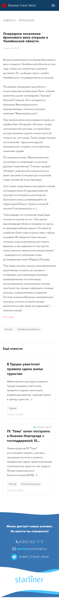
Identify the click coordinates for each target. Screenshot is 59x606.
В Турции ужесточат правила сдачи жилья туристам (25, 369)
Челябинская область (28, 329)
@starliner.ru (29, 549)
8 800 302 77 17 (29, 542)
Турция (12, 408)
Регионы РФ (26, 20)
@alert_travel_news (29, 556)
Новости (9, 20)
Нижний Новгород (30, 484)
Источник (8, 316)
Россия (8, 329)
